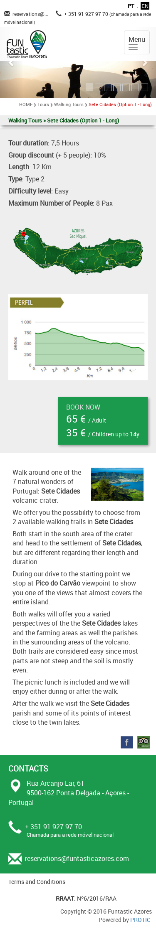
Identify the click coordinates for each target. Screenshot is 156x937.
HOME (25, 104)
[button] (11, 62)
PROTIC (140, 920)
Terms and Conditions (36, 882)
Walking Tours (69, 104)
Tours (43, 104)
